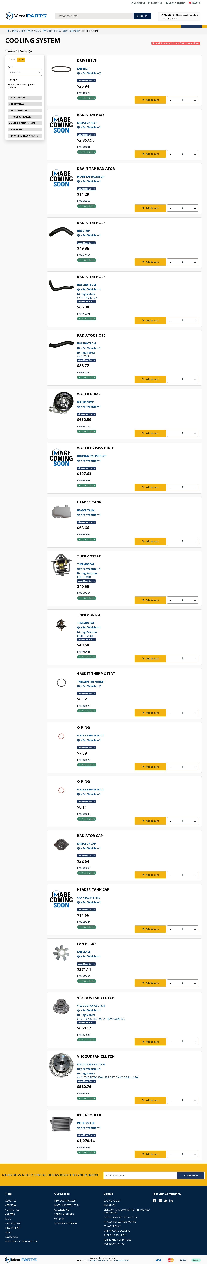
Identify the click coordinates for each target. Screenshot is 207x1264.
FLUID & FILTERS (41, 23)
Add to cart (152, 99)
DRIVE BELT (86, 60)
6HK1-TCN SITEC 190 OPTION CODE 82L (131, 1012)
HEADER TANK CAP (93, 890)
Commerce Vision (121, 1260)
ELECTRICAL (26, 23)
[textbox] (94, 12)
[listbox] (25, 72)
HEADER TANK (89, 502)
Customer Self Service (98, 1260)
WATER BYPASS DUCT (95, 448)
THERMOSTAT (89, 556)
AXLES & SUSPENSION (76, 23)
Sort (10, 67)
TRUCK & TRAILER (57, 23)
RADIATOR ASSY (90, 115)
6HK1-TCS (131, 349)
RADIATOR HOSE (91, 223)
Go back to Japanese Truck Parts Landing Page (175, 43)
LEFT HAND (131, 570)
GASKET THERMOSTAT (96, 673)
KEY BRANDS (92, 23)
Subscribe (192, 1175)
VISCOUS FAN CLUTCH (96, 998)
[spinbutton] (182, 99)
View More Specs (86, 80)
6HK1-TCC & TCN (131, 291)
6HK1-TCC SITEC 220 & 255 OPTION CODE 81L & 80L (131, 1070)
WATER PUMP (89, 394)
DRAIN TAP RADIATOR (96, 169)
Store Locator (119, 23)
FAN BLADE (86, 944)
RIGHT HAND (131, 629)
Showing (18, 51)
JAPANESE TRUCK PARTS (24, 135)
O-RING (83, 727)
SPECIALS (105, 23)
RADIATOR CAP (90, 836)
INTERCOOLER (89, 1115)
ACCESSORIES (12, 23)
